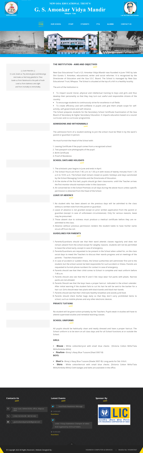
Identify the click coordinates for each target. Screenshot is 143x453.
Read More (55, 414)
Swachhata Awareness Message (70, 406)
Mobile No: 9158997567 (127, 450)
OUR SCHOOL (56, 24)
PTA (98, 24)
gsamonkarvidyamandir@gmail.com (27, 422)
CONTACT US (126, 24)
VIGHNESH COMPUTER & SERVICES (99, 450)
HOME (41, 24)
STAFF (70, 24)
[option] (71, 8)
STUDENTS (85, 24)
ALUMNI (110, 24)
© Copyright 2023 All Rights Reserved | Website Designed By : (29, 450)
